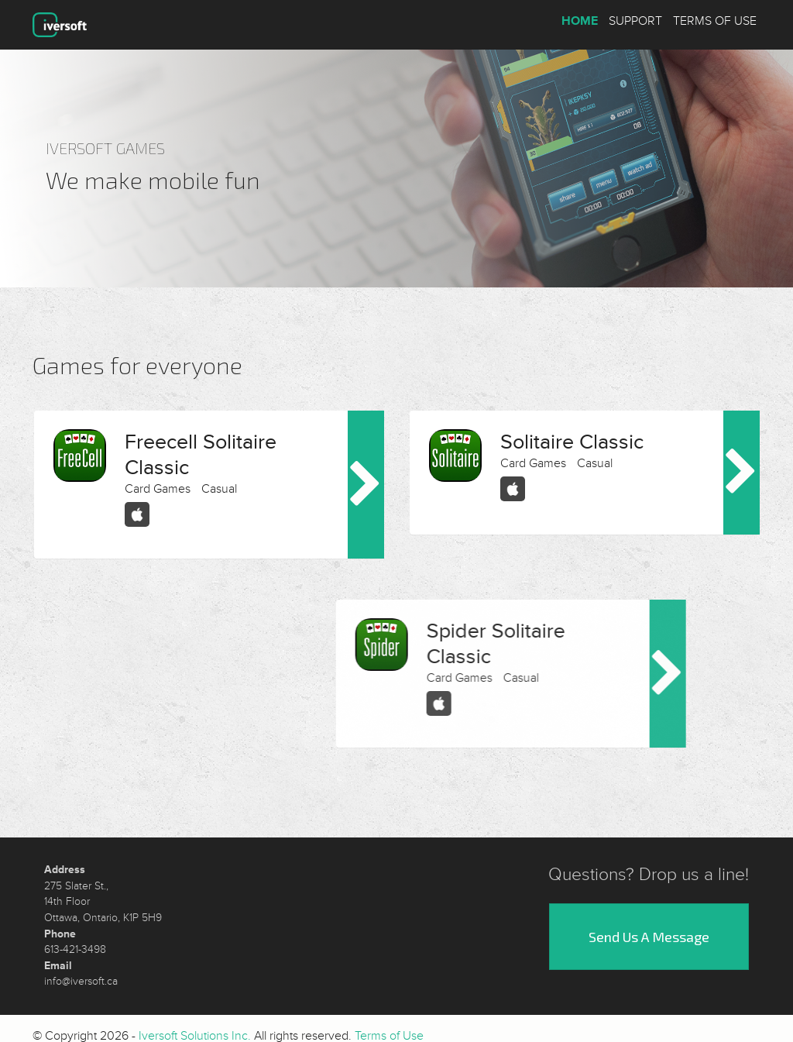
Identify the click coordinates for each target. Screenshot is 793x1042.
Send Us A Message (649, 928)
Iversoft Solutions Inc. (195, 1028)
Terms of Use (715, 21)
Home (579, 21)
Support (635, 21)
